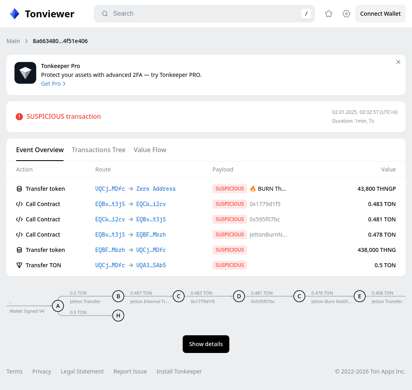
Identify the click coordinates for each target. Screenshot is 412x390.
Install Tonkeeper (179, 371)
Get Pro (54, 83)
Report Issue (130, 371)
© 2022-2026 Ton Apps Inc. (370, 371)
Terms (14, 371)
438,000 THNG (377, 250)
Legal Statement (82, 371)
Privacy (41, 371)
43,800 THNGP (377, 188)
